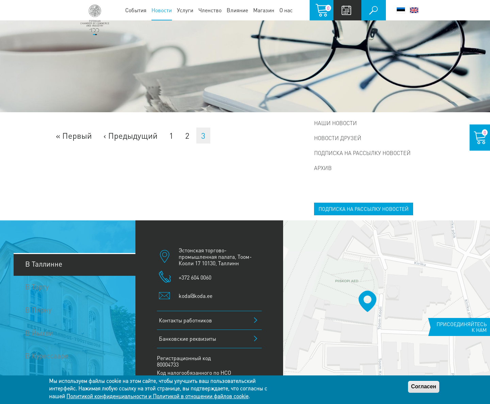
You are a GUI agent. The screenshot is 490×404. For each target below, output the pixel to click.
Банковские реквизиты (187, 338)
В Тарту (37, 286)
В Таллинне (43, 263)
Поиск (373, 10)
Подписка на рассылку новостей (362, 152)
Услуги (185, 10)
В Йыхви (39, 332)
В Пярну (38, 309)
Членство (210, 10)
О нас (286, 10)
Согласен (423, 386)
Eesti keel (400, 10)
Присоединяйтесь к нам (462, 327)
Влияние (237, 10)
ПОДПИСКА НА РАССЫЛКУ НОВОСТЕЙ (363, 208)
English (414, 10)
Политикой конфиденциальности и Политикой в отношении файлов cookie (157, 396)
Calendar (346, 10)
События (135, 10)
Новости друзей (337, 137)
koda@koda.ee (195, 295)
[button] (367, 301)
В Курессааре (46, 355)
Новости (161, 10)
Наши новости (335, 123)
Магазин (263, 10)
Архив (323, 167)
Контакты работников (185, 320)
